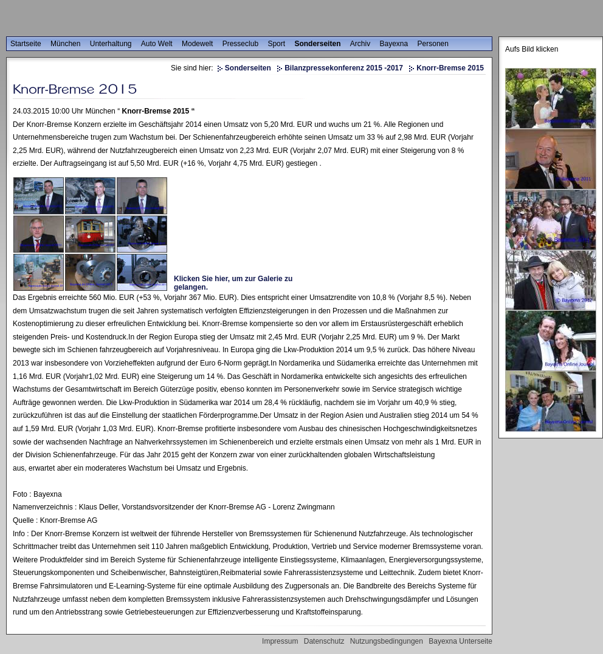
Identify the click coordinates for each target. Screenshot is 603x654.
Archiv (360, 43)
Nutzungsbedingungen (386, 641)
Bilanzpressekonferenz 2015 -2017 (343, 68)
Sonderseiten (317, 43)
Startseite (25, 43)
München (65, 43)
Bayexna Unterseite (460, 641)
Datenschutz (324, 641)
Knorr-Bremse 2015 (450, 68)
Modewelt (197, 43)
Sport (276, 43)
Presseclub (240, 43)
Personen (433, 43)
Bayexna (394, 43)
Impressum (280, 641)
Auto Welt (157, 43)
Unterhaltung (111, 43)
